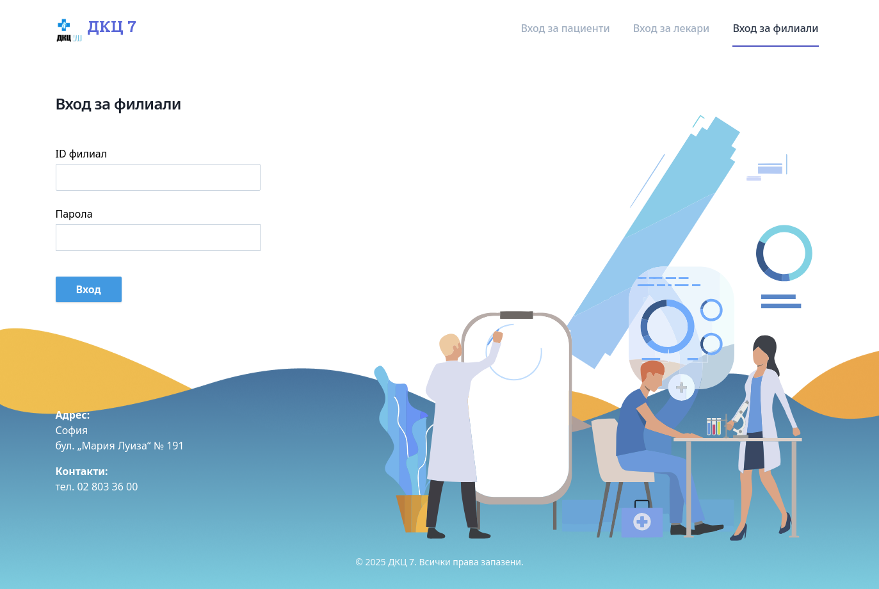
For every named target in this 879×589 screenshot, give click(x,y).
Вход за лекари (673, 28)
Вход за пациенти (567, 28)
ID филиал (82, 154)
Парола (74, 214)
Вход (88, 289)
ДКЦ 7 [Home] (93, 28)
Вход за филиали (775, 28)
